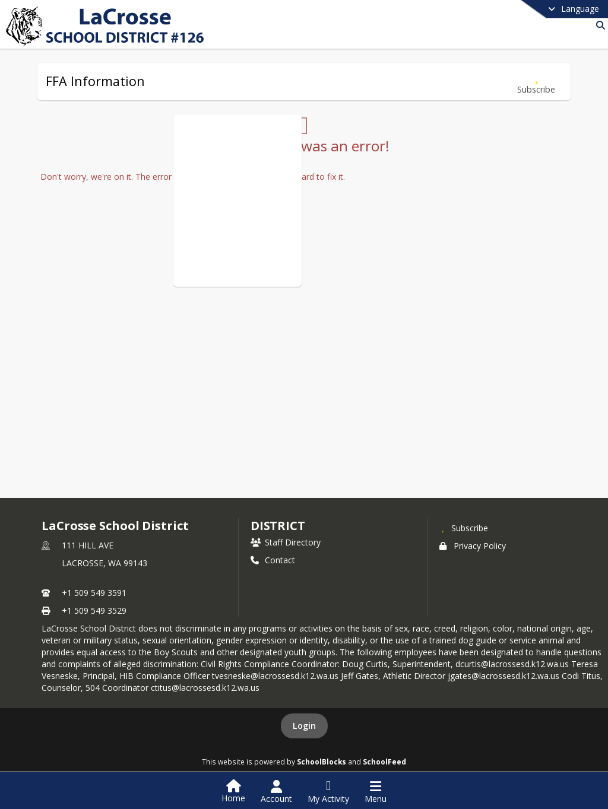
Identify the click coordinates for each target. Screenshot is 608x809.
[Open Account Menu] (276, 791)
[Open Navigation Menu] (376, 791)
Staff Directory (286, 542)
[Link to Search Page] (598, 25)
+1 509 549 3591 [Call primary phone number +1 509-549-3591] (94, 592)
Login (304, 725)
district (278, 526)
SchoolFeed (384, 761)
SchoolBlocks (321, 761)
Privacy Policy (472, 545)
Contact (273, 560)
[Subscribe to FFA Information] (536, 81)
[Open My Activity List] (328, 791)
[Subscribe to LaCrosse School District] (463, 527)
